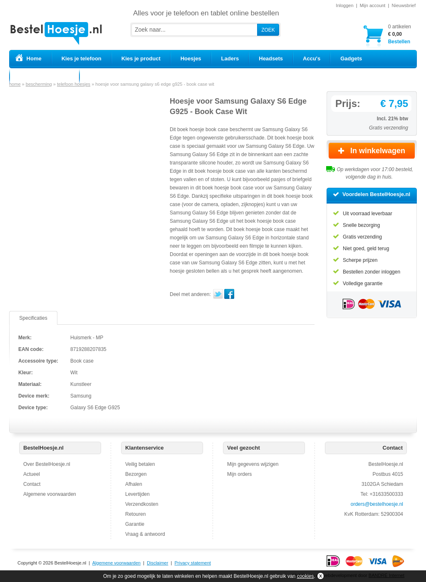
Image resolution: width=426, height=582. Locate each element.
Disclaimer (157, 562)
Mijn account (373, 5)
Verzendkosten (141, 504)
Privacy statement (192, 562)
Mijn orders (239, 474)
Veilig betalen (140, 464)
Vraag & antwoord (145, 534)
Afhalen (133, 484)
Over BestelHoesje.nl (46, 464)
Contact (31, 484)
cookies (305, 576)
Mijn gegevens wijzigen (252, 464)
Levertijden (137, 494)
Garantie (134, 524)
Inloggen (344, 5)
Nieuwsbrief (404, 5)
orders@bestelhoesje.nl (377, 504)
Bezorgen (135, 474)
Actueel (31, 474)
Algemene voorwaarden (49, 494)
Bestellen (399, 34)
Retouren (135, 514)
